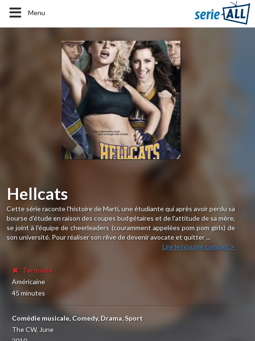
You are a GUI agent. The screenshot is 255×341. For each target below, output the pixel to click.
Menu (26, 12)
